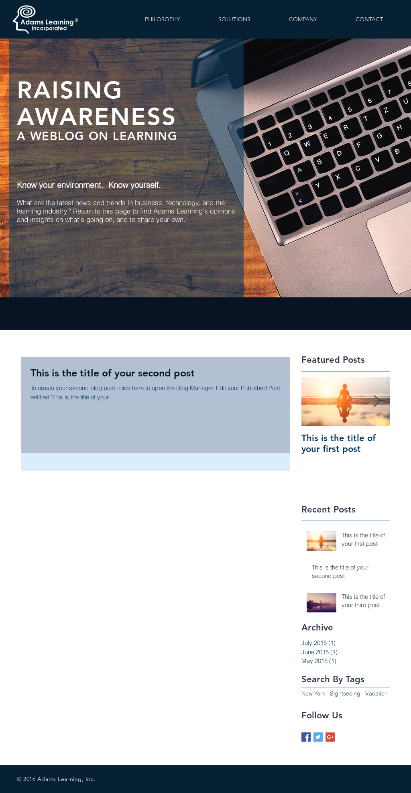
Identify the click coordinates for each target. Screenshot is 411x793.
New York (313, 693)
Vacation (376, 693)
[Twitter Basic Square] (318, 737)
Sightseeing (345, 693)
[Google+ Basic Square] (330, 737)
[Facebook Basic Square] (306, 737)
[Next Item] (376, 401)
